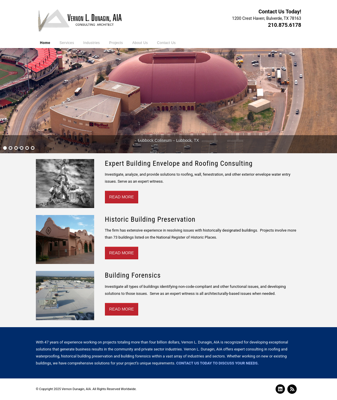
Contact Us (166, 43)
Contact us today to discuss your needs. (217, 363)
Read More (121, 197)
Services (66, 43)
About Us (140, 43)
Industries (91, 43)
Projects (116, 43)
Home (45, 43)
